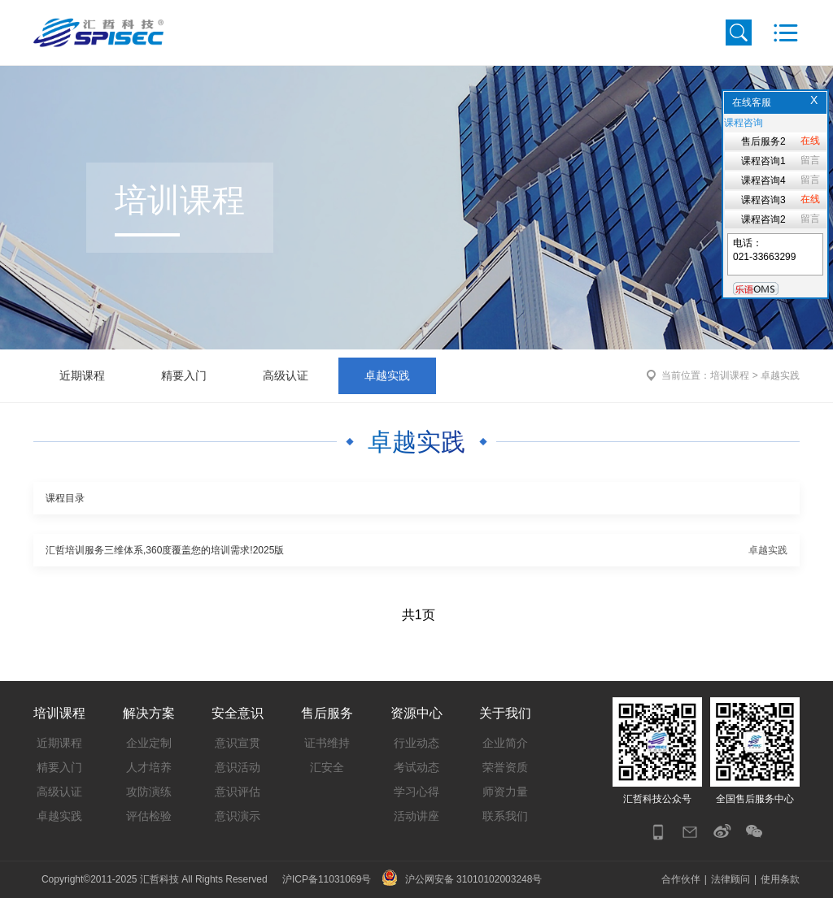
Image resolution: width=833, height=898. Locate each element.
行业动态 (416, 742)
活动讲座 (416, 815)
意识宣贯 (237, 742)
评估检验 (149, 815)
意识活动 (237, 767)
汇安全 (327, 767)
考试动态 (416, 767)
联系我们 (505, 815)
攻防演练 (149, 791)
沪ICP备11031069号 (326, 879)
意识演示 (237, 815)
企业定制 (149, 742)
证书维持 (327, 742)
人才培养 (149, 767)
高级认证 (285, 375)
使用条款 (780, 879)
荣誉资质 (505, 767)
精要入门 (184, 375)
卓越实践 (387, 375)
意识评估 (237, 791)
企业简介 (505, 742)
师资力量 (505, 791)
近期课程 (82, 375)
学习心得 (416, 791)
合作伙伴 (680, 879)
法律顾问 (730, 879)
